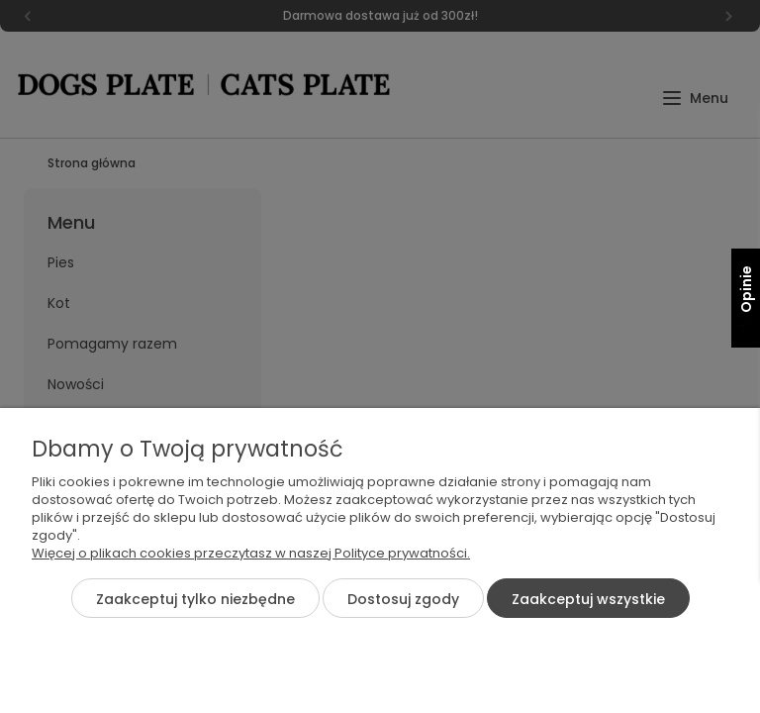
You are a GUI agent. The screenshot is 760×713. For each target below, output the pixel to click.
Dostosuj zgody (403, 599)
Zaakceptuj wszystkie (588, 599)
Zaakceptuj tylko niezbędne (195, 599)
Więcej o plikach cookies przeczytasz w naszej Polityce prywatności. (251, 553)
